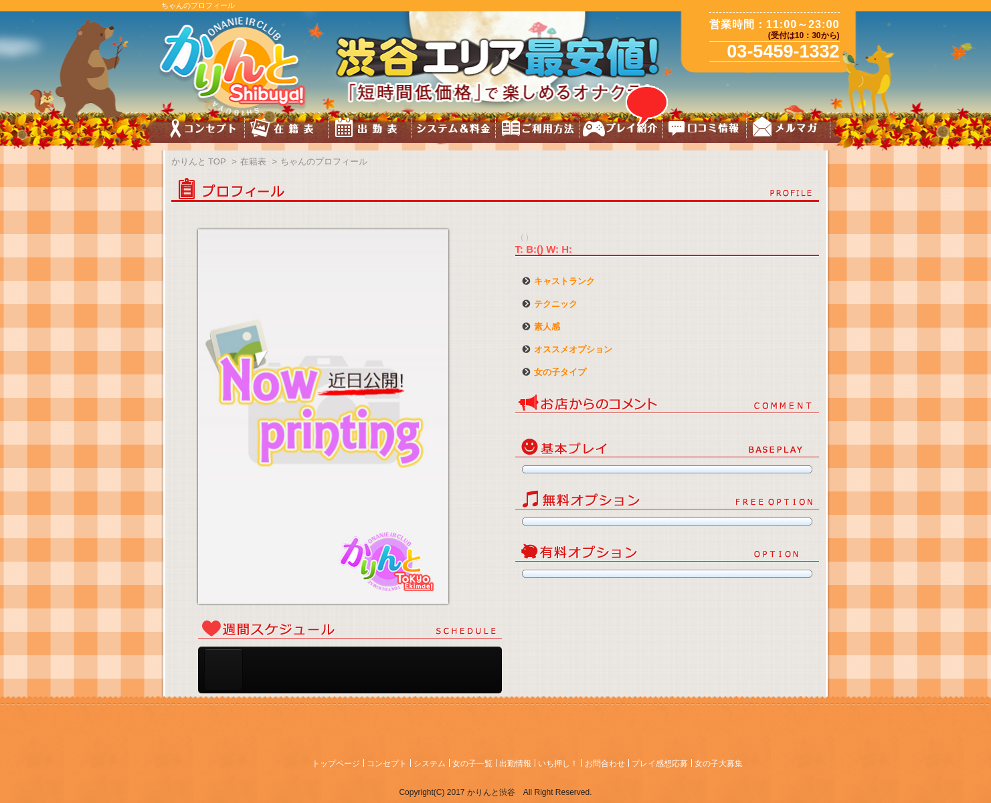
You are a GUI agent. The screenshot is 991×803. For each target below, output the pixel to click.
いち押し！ (558, 763)
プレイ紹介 (621, 130)
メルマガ (788, 130)
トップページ (336, 763)
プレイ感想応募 (660, 763)
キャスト (287, 130)
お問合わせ (605, 763)
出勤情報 (515, 763)
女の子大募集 (719, 763)
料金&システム (454, 130)
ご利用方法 (537, 130)
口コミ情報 (705, 130)
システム (430, 763)
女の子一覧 (472, 763)
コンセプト (203, 130)
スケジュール (370, 130)
